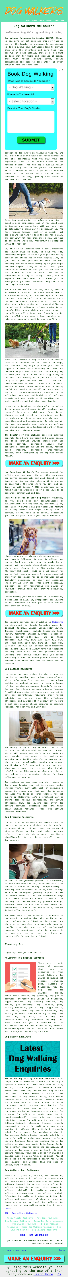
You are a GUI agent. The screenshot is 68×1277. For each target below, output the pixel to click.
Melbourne (57, 622)
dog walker (57, 406)
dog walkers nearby (34, 1097)
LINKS (34, 20)
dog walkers (11, 307)
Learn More (43, 1274)
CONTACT (49, 20)
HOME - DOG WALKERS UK (34, 1235)
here (7, 1208)
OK (59, 1274)
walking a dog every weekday (34, 1138)
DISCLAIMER (59, 20)
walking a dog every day (45, 1120)
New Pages (20, 1250)
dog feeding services (41, 1002)
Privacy (61, 1250)
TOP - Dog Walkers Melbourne (21, 1213)
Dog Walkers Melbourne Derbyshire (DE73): (29, 38)
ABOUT (42, 20)
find (13, 1175)
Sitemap (7, 1250)
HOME (28, 20)
